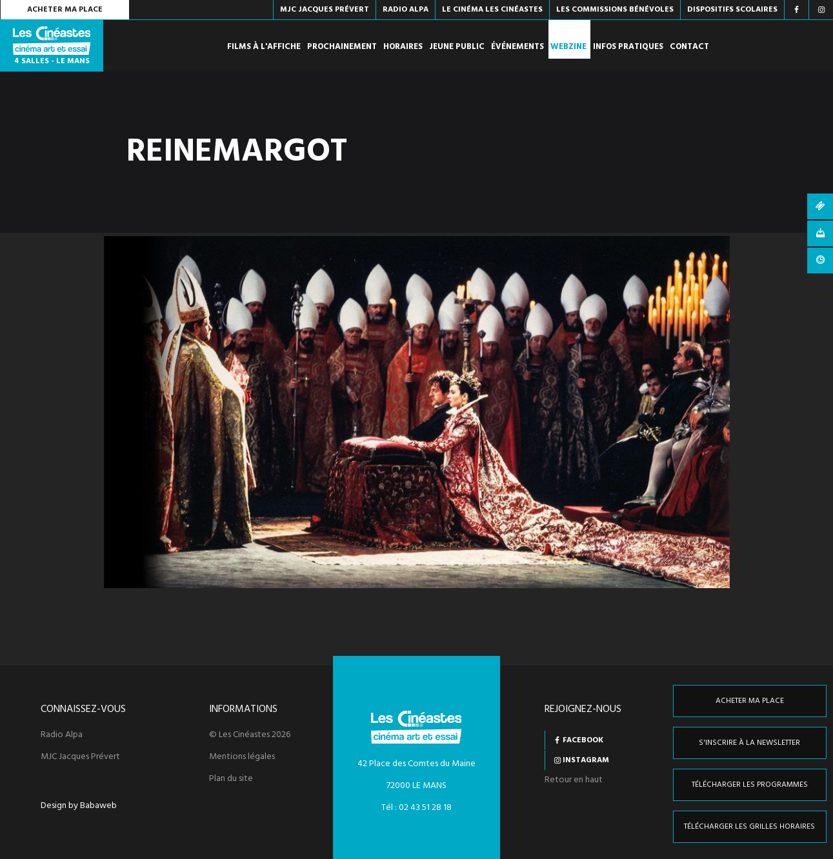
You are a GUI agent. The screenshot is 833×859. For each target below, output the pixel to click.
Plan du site (231, 779)
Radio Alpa (62, 735)
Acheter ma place (65, 9)
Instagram (586, 760)
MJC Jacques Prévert (80, 757)
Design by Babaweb (79, 806)
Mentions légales (242, 757)
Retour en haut (574, 780)
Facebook (583, 740)
